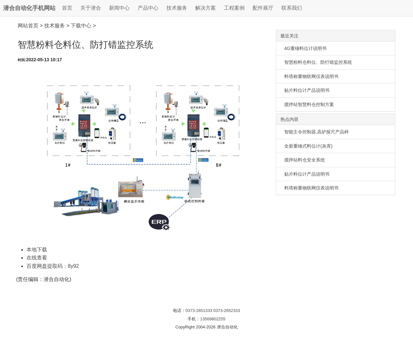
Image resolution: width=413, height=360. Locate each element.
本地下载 (36, 249)
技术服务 (54, 25)
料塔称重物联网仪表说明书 (311, 76)
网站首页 (28, 25)
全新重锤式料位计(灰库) (308, 146)
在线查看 (36, 257)
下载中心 (81, 25)
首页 (67, 8)
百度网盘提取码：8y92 (52, 266)
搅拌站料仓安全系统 (304, 159)
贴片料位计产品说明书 (306, 90)
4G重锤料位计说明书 (305, 48)
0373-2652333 (226, 310)
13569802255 (212, 318)
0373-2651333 (199, 310)
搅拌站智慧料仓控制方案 (309, 104)
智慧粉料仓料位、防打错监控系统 (318, 62)
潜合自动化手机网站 (29, 8)
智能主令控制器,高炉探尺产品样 (316, 131)
